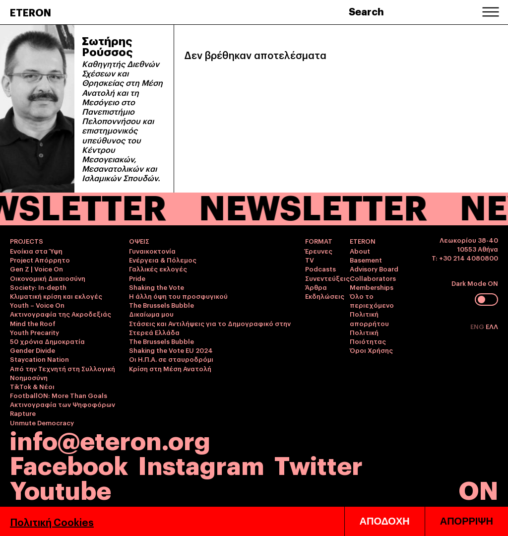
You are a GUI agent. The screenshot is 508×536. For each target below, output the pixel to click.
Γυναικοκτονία (152, 250)
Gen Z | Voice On (36, 268)
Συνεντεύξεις (327, 277)
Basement (366, 259)
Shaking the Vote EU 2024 (171, 349)
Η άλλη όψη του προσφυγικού (178, 295)
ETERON (30, 12)
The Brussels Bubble (161, 304)
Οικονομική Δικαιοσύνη (47, 277)
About (360, 250)
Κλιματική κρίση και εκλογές (56, 295)
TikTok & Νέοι (32, 386)
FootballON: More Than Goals (58, 395)
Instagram (201, 464)
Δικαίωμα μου (151, 313)
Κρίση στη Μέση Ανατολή (170, 368)
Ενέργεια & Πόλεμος (162, 259)
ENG (478, 326)
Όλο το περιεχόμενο (372, 300)
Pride (137, 277)
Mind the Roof (33, 323)
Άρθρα (316, 286)
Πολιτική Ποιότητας (368, 336)
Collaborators (373, 277)
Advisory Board (374, 268)
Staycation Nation (39, 358)
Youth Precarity (34, 332)
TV (309, 259)
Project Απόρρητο (40, 259)
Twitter (318, 464)
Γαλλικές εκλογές (158, 268)
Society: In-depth (38, 286)
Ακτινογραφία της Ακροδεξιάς (60, 313)
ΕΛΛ (492, 326)
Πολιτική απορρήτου (369, 318)
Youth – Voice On (37, 304)
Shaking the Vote (156, 286)
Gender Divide (32, 349)
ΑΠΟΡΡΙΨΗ (466, 521)
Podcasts (320, 268)
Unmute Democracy (42, 422)
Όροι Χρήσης (371, 349)
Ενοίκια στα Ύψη (36, 250)
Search (366, 11)
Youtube (60, 488)
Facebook (69, 464)
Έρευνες (318, 250)
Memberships (371, 286)
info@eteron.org (110, 439)
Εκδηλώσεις (324, 295)
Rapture (23, 412)
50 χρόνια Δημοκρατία (47, 340)
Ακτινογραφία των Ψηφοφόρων (62, 404)
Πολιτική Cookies (52, 521)
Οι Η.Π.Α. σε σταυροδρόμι (171, 358)
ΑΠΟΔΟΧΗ (385, 521)
